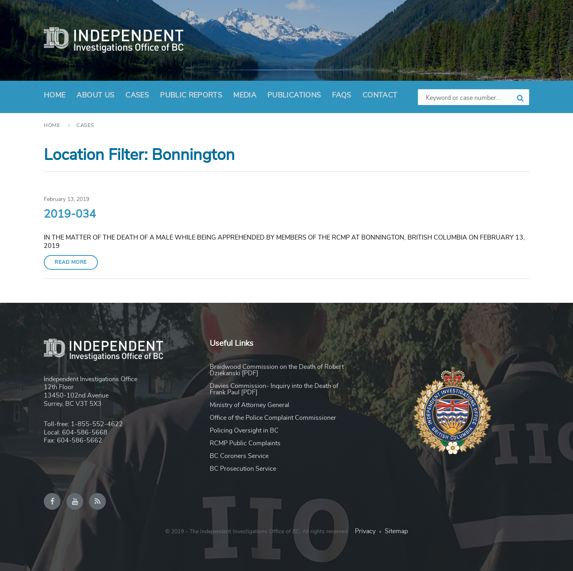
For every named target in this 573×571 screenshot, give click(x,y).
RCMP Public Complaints (245, 443)
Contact (380, 95)
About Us (95, 98)
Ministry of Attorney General (249, 405)
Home (54, 95)
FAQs (341, 95)
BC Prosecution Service (243, 469)
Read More (71, 262)
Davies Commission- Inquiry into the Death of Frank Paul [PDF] (274, 389)
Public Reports (191, 95)
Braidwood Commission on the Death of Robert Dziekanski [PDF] (277, 370)
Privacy (365, 531)
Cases (137, 95)
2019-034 (70, 214)
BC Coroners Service (239, 456)
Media (244, 95)
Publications (294, 95)
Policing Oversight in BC (244, 430)
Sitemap (396, 531)
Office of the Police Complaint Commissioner (273, 418)
